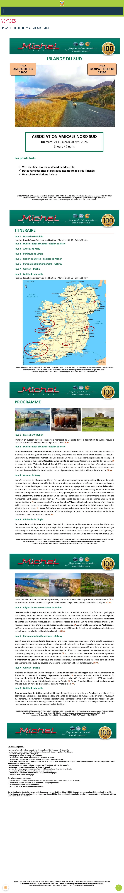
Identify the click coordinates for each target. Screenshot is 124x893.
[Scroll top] (118, 887)
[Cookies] (6, 888)
